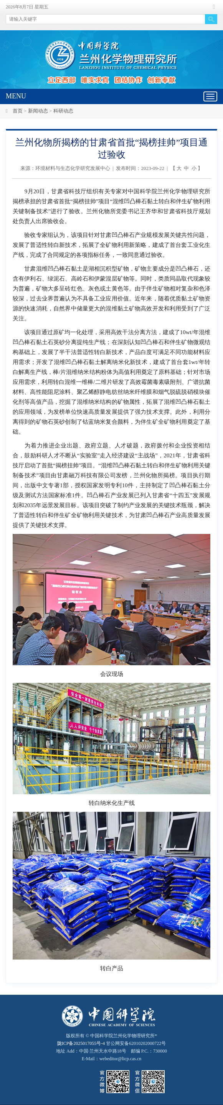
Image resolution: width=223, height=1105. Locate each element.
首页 (18, 111)
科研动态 (63, 111)
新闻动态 (38, 111)
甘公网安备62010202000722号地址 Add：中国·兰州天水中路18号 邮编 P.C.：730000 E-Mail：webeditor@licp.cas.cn (111, 1051)
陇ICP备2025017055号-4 (81, 1043)
